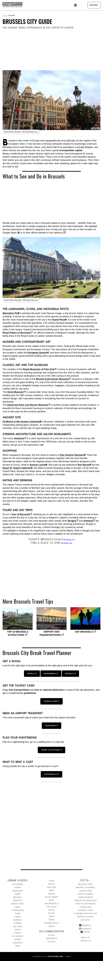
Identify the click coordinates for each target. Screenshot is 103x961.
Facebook (86, 925)
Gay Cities (85, 920)
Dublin (17, 917)
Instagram (87, 929)
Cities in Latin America (85, 904)
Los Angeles (17, 936)
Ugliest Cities (85, 891)
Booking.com (69, 539)
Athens (17, 887)
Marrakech (17, 943)
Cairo (17, 907)
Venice (51, 916)
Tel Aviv (51, 913)
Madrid (17, 939)
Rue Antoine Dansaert (72, 455)
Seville (51, 910)
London (17, 933)
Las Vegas (17, 926)
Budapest (17, 900)
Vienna (51, 920)
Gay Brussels (85, 631)
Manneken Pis (10, 313)
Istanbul (17, 923)
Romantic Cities (85, 910)
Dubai (17, 913)
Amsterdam (17, 884)
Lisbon (18, 930)
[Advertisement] (51, 50)
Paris (51, 891)
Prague (51, 894)
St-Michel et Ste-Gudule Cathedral (21, 421)
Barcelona (18, 891)
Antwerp (88, 521)
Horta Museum (15, 392)
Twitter (86, 932)
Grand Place (58, 319)
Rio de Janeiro (51, 897)
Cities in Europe (85, 897)
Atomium (19, 438)
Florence (17, 920)
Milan (51, 881)
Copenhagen (17, 910)
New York (51, 887)
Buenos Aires (17, 904)
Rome (51, 900)
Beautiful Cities (85, 884)
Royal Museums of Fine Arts (38, 369)
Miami (17, 946)
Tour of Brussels (20, 514)
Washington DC (51, 923)
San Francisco (51, 904)
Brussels (17, 897)
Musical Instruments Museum (52, 379)
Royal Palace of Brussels (16, 332)
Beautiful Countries (85, 887)
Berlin (17, 894)
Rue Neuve (84, 465)
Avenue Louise (38, 465)
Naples (51, 884)
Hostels (51, 942)
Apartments (51, 938)
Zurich (51, 926)
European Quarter (37, 352)
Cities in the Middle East (85, 900)
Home (5, 15)
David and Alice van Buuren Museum (27, 405)
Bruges (72, 521)
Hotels (51, 935)
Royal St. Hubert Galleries (17, 468)
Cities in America (85, 894)
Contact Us (85, 941)
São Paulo (51, 907)
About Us (85, 938)
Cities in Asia (85, 907)
